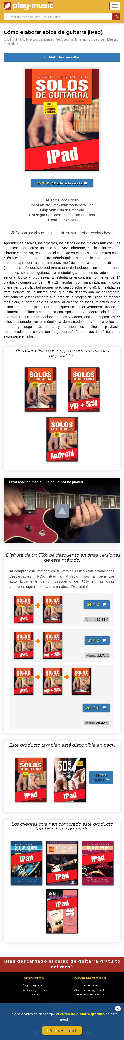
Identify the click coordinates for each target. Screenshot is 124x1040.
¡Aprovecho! (62, 1030)
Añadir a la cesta (62, 183)
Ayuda (33, 994)
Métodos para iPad (62, 57)
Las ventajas (90, 985)
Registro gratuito (34, 985)
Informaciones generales (89, 990)
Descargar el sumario (31, 233)
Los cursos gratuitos (34, 990)
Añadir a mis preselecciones (87, 233)
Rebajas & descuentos (89, 994)
